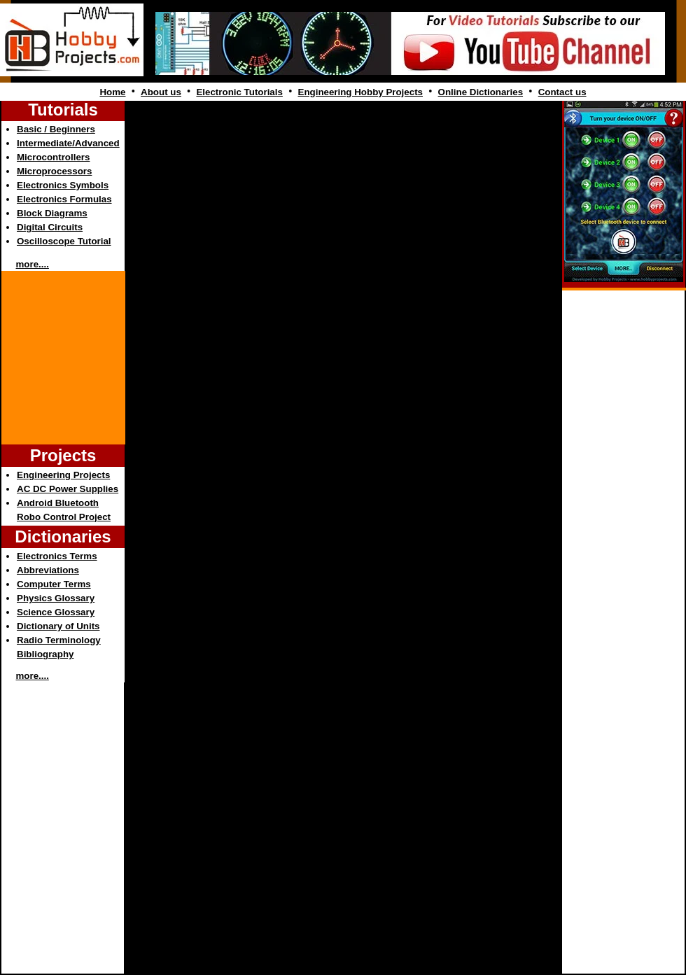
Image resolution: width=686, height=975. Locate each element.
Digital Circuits (50, 227)
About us (161, 92)
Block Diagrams (52, 213)
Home (112, 92)
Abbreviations (48, 570)
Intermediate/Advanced (68, 143)
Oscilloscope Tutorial (64, 241)
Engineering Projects (63, 475)
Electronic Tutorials (239, 92)
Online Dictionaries (480, 92)
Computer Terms (54, 584)
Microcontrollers (53, 157)
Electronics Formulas (64, 199)
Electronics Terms (57, 556)
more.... (32, 264)
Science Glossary (55, 612)
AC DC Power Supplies (67, 489)
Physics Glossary (55, 598)
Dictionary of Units (58, 626)
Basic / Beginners (56, 129)
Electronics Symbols (62, 185)
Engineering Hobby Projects (360, 92)
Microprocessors (54, 171)
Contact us (562, 92)
